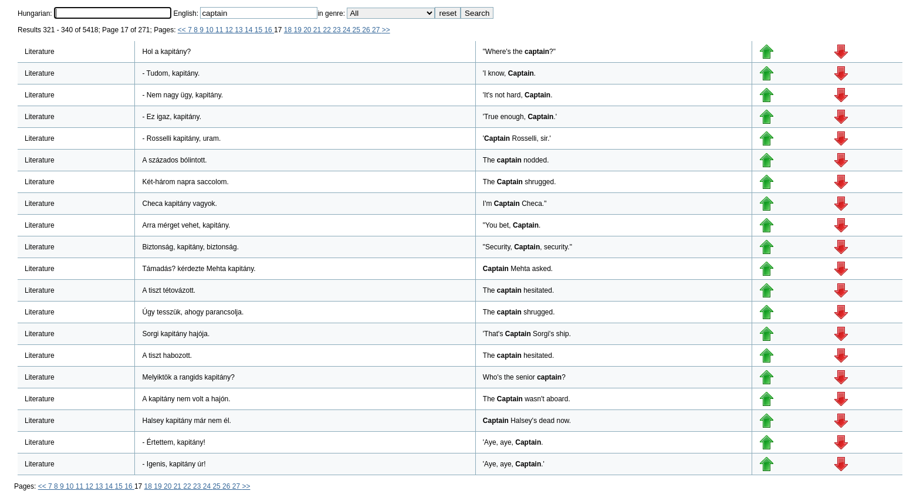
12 (230, 30)
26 (367, 30)
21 (318, 30)
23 (338, 30)
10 (210, 30)
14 (250, 30)
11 (220, 30)
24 (348, 30)
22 (328, 30)
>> (386, 30)
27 (377, 30)
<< (183, 30)
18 (289, 30)
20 (308, 30)
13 (240, 30)
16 (269, 30)
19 (298, 30)
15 (260, 30)
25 (358, 30)
